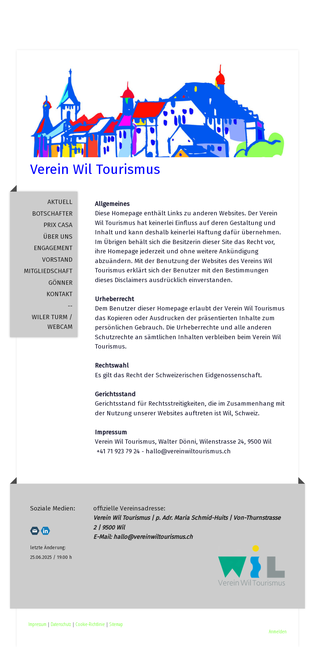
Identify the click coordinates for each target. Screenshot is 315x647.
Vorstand (57, 259)
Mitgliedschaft (48, 271)
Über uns (57, 236)
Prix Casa (57, 225)
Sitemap (116, 624)
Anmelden (278, 631)
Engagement (53, 248)
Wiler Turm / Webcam (52, 322)
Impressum (37, 624)
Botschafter (52, 213)
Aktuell (59, 202)
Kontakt (59, 294)
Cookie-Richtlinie (90, 624)
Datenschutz (61, 624)
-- (70, 305)
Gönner (60, 282)
